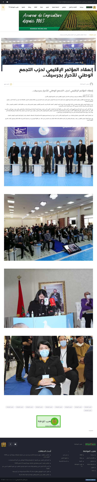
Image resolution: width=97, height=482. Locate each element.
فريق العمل (64, 458)
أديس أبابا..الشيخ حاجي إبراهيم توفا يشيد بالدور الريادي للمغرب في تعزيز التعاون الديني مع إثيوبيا (25, 467)
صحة (41, 7)
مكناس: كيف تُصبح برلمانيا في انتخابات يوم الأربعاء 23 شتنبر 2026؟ (32, 463)
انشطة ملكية (55, 7)
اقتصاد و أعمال (73, 7)
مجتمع (64, 7)
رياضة (29, 7)
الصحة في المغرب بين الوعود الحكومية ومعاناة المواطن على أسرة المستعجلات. (28, 460)
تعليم (47, 7)
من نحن (65, 455)
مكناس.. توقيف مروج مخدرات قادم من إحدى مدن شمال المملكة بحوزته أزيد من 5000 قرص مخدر (26, 456)
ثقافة (35, 7)
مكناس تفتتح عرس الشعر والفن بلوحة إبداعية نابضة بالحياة (34, 475)
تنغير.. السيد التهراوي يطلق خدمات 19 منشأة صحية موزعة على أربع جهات (30, 472)
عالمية (23, 7)
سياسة (81, 7)
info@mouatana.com (10, 480)
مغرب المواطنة (92, 35)
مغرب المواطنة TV (14, 7)
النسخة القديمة (63, 461)
